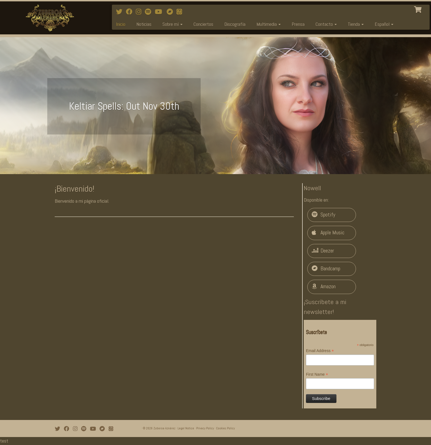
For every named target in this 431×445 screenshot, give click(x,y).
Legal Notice (186, 428)
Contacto (326, 24)
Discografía (234, 24)
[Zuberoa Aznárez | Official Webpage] (50, 18)
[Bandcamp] (171, 12)
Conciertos (203, 24)
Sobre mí (172, 24)
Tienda (356, 24)
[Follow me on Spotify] (150, 12)
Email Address (320, 351)
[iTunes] (181, 12)
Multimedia (268, 24)
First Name (317, 374)
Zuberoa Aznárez (164, 428)
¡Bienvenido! (74, 188)
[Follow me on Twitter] (121, 12)
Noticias (143, 24)
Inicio (120, 24)
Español (384, 24)
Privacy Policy (205, 428)
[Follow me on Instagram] (140, 12)
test (4, 441)
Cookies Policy (225, 428)
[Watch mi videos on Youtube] (160, 12)
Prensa (298, 24)
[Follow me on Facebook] (131, 12)
